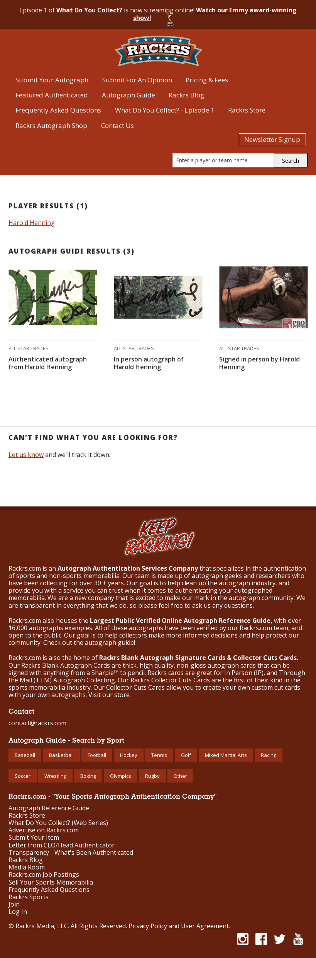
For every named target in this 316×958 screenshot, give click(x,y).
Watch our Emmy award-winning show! (215, 14)
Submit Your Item (33, 837)
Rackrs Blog (186, 94)
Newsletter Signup (272, 139)
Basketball (61, 755)
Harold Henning (31, 222)
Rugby (152, 775)
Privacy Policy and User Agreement (178, 926)
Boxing (88, 775)
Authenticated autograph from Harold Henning (47, 363)
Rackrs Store (246, 110)
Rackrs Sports (28, 897)
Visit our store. (109, 694)
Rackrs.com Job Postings (43, 874)
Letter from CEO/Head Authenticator (61, 845)
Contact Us (117, 125)
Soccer (22, 775)
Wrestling (55, 775)
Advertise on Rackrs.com (43, 830)
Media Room (26, 867)
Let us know (26, 454)
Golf (186, 755)
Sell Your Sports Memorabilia (50, 882)
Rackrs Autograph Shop (51, 125)
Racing (268, 755)
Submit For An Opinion (137, 79)
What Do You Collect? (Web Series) (58, 823)
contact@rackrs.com (37, 723)
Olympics (120, 775)
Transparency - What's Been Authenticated (70, 852)
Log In (17, 911)
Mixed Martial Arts (226, 755)
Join (14, 904)
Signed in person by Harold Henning (259, 363)
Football (97, 755)
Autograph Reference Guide (48, 808)
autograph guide (109, 642)
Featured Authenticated (51, 94)
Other (180, 775)
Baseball (25, 755)
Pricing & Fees (207, 79)
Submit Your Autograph (51, 79)
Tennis (159, 755)
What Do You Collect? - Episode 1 (165, 110)
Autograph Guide (128, 94)
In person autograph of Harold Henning (149, 363)
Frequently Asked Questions (58, 110)
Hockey (128, 755)
